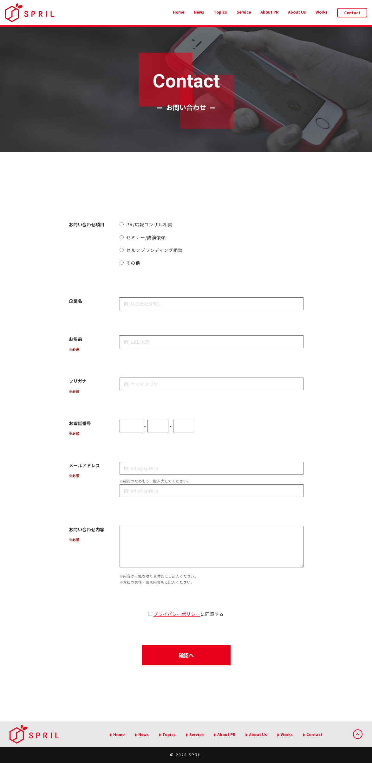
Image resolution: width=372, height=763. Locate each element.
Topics (220, 12)
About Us (297, 12)
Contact (352, 12)
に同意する (186, 614)
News (199, 12)
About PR (269, 12)
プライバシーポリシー (176, 614)
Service (244, 12)
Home (178, 12)
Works (322, 12)
